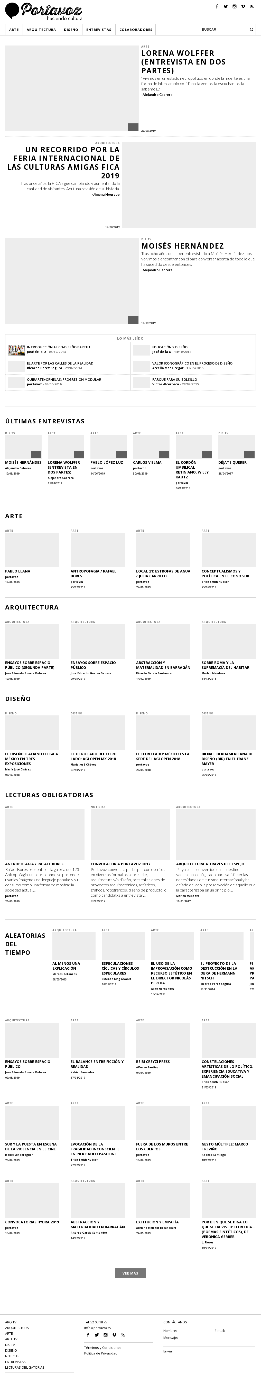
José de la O (36, 352)
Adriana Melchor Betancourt (156, 1228)
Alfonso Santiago (148, 1067)
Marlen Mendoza (213, 673)
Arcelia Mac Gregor (168, 368)
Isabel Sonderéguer (19, 1155)
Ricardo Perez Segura (44, 368)
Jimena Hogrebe (106, 194)
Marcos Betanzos (64, 974)
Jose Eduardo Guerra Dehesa (25, 673)
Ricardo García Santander (154, 673)
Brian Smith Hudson (215, 582)
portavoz (34, 384)
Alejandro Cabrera (157, 95)
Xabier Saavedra (82, 1072)
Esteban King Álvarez (117, 979)
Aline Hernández (162, 988)
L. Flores (207, 1242)
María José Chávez (18, 769)
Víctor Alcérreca (165, 384)
